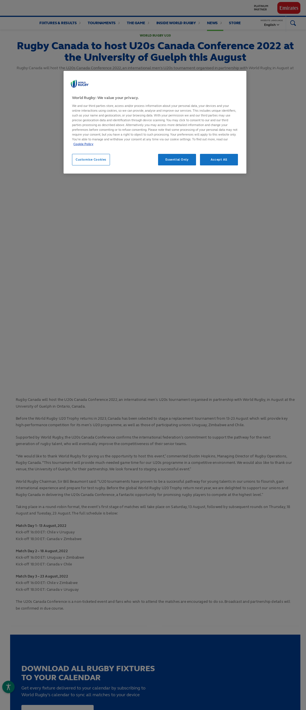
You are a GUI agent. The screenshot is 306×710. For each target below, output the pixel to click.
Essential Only (177, 159)
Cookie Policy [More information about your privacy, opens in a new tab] (83, 144)
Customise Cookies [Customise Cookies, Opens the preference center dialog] (91, 159)
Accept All (219, 159)
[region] (155, 122)
